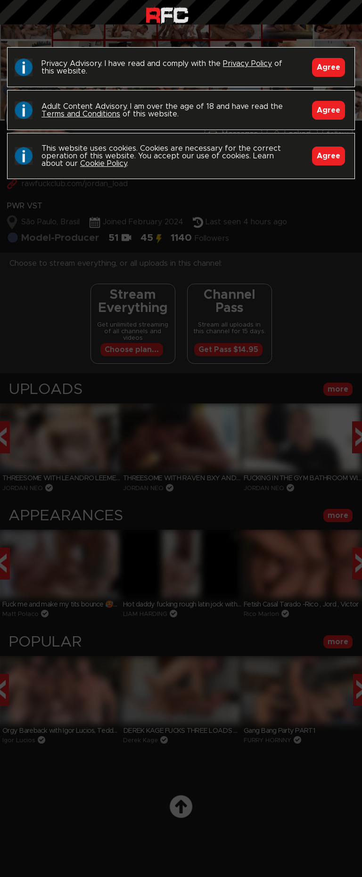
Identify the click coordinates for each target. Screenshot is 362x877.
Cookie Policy (103, 163)
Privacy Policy (247, 63)
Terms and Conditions (80, 114)
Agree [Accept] (328, 67)
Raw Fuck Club (167, 14)
